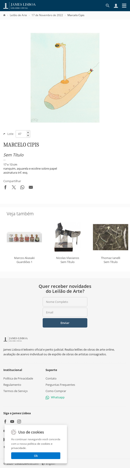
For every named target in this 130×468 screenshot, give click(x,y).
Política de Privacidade (18, 378)
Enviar (65, 323)
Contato (51, 378)
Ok (36, 456)
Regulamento (12, 385)
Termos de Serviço (15, 391)
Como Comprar (56, 391)
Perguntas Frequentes (60, 385)
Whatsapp (55, 397)
